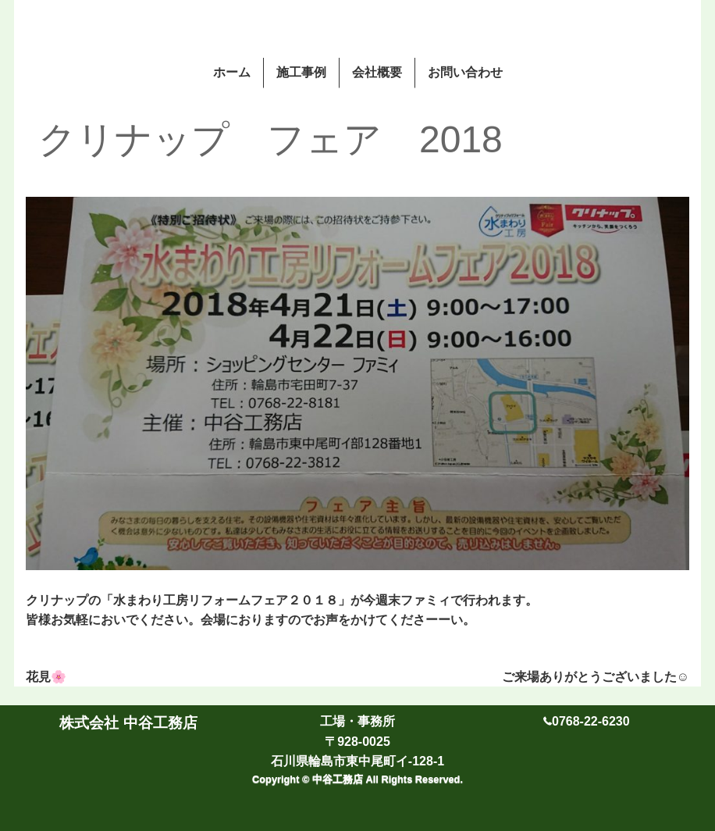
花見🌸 (46, 676)
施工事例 (301, 72)
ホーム (232, 72)
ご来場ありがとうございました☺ (595, 676)
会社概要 (377, 72)
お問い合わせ (465, 72)
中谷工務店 (339, 779)
